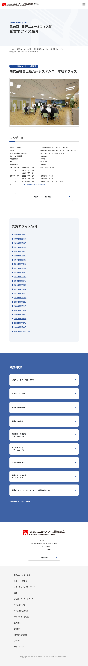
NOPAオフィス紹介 (21, 611)
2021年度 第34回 (20, 251)
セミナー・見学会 (20, 581)
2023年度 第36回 (20, 243)
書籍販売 (17, 629)
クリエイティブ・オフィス (23, 599)
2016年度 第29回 (20, 272)
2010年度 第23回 (20, 298)
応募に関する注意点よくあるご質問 (19, 476)
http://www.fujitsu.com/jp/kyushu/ (35, 184)
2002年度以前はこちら (22, 331)
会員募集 (17, 623)
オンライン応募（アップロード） (18, 449)
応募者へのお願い (18, 407)
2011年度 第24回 (20, 293)
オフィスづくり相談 (21, 617)
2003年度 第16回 (20, 327)
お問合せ (44, 557)
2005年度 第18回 (20, 319)
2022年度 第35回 (20, 247)
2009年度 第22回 (20, 302)
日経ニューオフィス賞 (24, 49)
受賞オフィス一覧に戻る (42, 197)
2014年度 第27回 (20, 281)
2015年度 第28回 (20, 277)
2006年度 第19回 (20, 314)
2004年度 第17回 (20, 323)
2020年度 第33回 (20, 255)
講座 (15, 593)
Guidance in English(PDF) (19, 501)
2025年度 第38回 (20, 234)
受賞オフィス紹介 (18, 394)
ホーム (11, 49)
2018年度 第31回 (20, 264)
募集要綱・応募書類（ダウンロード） (19, 435)
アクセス (17, 641)
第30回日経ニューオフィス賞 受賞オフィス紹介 (49, 49)
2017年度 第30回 (20, 268)
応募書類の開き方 (18, 463)
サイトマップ (19, 647)
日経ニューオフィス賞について (23, 380)
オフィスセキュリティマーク (24, 587)
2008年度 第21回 (20, 306)
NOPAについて (19, 605)
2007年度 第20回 (20, 310)
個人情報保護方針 (20, 635)
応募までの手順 (17, 421)
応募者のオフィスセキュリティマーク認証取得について (32, 490)
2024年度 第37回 (20, 239)
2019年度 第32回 (20, 260)
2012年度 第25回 (20, 289)
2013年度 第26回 (20, 285)
